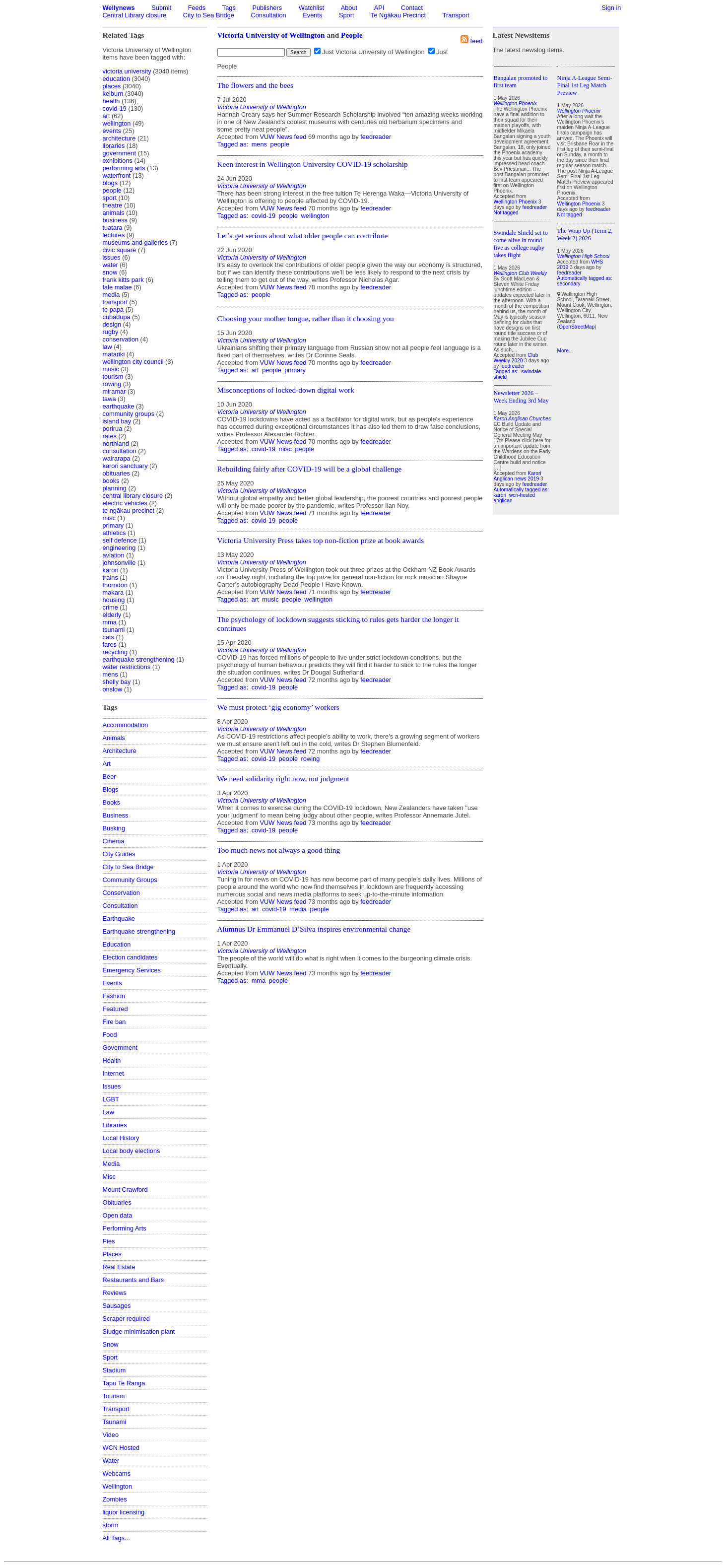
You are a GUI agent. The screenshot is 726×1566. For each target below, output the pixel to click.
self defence (120, 540)
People (352, 35)
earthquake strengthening (139, 659)
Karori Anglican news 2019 (517, 476)
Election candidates (130, 957)
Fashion (114, 996)
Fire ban (114, 1021)
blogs (110, 183)
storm (111, 1525)
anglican (503, 500)
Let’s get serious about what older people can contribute (302, 235)
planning (115, 488)
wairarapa (117, 458)
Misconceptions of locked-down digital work (285, 390)
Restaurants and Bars (133, 1280)
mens (110, 674)
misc (109, 518)
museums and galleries (135, 242)
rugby (111, 332)
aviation (114, 555)
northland (116, 443)
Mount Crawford (125, 1189)
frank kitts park (123, 279)
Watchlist (311, 7)
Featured (115, 1009)
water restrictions (127, 667)
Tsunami (115, 1422)
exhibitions (117, 160)
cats (108, 637)
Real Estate (119, 1267)
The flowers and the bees (255, 85)
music (111, 369)
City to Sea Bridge (208, 15)
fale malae (117, 287)
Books (112, 802)
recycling (115, 652)
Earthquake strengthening (139, 931)
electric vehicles (125, 503)
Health (112, 1060)
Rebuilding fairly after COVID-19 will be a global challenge (309, 469)
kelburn (113, 93)
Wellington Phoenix (515, 201)
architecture (119, 138)
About (349, 7)
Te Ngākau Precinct (398, 15)
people (112, 190)
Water (111, 1460)
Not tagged (506, 212)
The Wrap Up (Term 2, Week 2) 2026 (585, 234)
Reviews (115, 1292)
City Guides (119, 854)
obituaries (117, 473)
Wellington (117, 1486)
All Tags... (116, 1538)
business (115, 220)
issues (112, 257)
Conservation (121, 892)
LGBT (111, 1099)
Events (312, 15)
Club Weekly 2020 (516, 357)
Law (108, 1112)
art (106, 116)
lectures (114, 235)
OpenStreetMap (576, 327)
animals (114, 212)
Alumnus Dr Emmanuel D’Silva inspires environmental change (314, 929)
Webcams (117, 1473)
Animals (114, 738)
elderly (112, 614)
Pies (109, 1241)
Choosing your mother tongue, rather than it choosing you (305, 318)
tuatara (113, 227)
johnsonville (119, 562)
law (107, 346)
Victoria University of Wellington (271, 35)
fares (110, 644)
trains (110, 577)
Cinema (114, 841)
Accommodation (125, 725)
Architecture (119, 750)
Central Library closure (135, 15)
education (117, 78)
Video (111, 1434)
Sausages (117, 1305)
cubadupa (117, 317)
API (379, 7)
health (111, 101)
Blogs (111, 789)
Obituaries (117, 1202)
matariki (114, 354)
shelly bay (117, 681)
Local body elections (131, 1151)
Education (117, 944)
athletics (114, 533)
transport (115, 302)
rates (110, 436)
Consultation (268, 15)
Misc (109, 1176)
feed (476, 41)
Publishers (267, 7)
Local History (121, 1138)
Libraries (115, 1125)
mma (110, 622)
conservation (121, 339)
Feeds (197, 7)
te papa (113, 309)
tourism (113, 376)
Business (116, 815)
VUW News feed (283, 136)
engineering (119, 547)
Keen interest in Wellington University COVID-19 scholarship (312, 164)
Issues (112, 1086)
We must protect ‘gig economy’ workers (278, 707)
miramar (114, 391)
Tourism (114, 1396)
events (112, 131)
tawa (109, 399)
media (111, 294)
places (112, 86)
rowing (112, 384)
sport (110, 198)
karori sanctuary (125, 466)
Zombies (115, 1499)
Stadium (114, 1370)
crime (110, 607)
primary (113, 525)
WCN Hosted (121, 1447)
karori (111, 570)
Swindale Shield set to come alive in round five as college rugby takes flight (521, 244)
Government (120, 1047)
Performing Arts (124, 1228)
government (119, 153)
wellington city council (133, 361)
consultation (119, 451)
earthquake (118, 406)
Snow (111, 1344)
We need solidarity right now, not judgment (283, 778)
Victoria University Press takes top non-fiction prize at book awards (320, 540)
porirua (113, 428)
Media (111, 1163)
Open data (117, 1215)
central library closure (133, 495)
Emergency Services (132, 970)
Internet (113, 1073)
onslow (113, 689)
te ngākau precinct (129, 510)
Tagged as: (233, 144)
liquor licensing (124, 1512)
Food (110, 1034)
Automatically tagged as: (521, 489)
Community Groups (130, 880)
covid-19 (115, 108)
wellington (117, 123)
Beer (109, 776)
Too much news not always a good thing (278, 850)
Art (107, 763)
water (110, 265)
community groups (129, 413)
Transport (456, 15)
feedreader (375, 136)
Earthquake (119, 918)
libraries (114, 145)
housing (114, 600)
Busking (114, 828)
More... (565, 350)
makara (113, 592)
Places (112, 1254)
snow (110, 272)
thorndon (115, 585)
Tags (229, 7)
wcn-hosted (522, 495)
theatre (113, 205)
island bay (117, 421)
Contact (412, 7)
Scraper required (126, 1318)
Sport (346, 15)
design (112, 324)
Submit (161, 7)
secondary (569, 283)
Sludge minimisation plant (139, 1331)
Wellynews (119, 7)
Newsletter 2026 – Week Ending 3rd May (521, 397)
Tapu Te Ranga (124, 1383)
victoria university (127, 71)
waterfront (117, 175)
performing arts (124, 168)
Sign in (611, 7)
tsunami (114, 629)
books (111, 480)
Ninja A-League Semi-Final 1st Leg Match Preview (584, 85)
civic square (119, 250)
